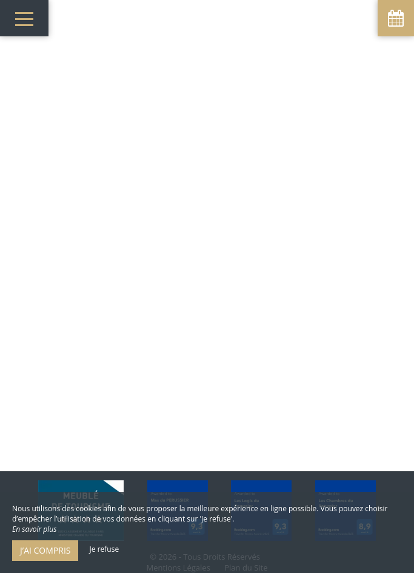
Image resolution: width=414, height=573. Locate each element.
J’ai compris (45, 550)
